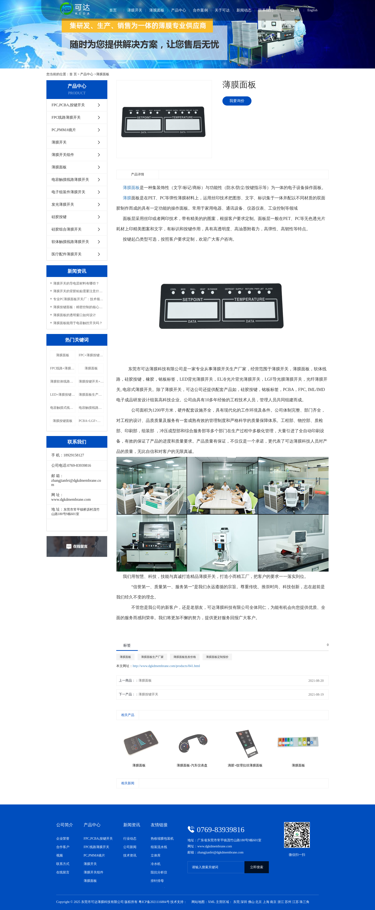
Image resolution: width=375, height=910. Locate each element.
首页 (113, 10)
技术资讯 (129, 855)
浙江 (281, 902)
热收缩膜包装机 (162, 838)
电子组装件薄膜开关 (68, 192)
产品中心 (178, 10)
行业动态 (129, 838)
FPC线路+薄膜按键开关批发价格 (62, 368)
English (313, 10)
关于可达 (222, 10)
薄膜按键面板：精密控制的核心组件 (78, 307)
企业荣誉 (62, 838)
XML (211, 902)
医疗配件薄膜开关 (66, 254)
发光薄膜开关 (62, 204)
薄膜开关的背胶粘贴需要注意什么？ (78, 291)
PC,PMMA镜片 (63, 130)
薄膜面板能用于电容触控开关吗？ (77, 323)
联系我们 (265, 10)
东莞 (236, 902)
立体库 (156, 855)
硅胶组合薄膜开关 (66, 229)
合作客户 (62, 847)
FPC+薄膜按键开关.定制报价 (91, 355)
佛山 (251, 902)
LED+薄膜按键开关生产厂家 (62, 394)
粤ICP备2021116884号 (154, 902)
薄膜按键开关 (148, 694)
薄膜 (127, 198)
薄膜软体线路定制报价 (62, 381)
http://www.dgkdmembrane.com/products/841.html (166, 666)
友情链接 (159, 825)
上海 (266, 902)
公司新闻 (129, 847)
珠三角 (304, 902)
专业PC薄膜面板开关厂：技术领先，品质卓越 (78, 299)
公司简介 (64, 825)
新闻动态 (243, 10)
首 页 (73, 74)
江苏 (295, 902)
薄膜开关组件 (62, 155)
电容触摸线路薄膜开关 (70, 180)
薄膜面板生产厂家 (91, 394)
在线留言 (62, 872)
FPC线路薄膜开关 (66, 117)
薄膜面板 (156, 10)
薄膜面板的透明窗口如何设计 (74, 315)
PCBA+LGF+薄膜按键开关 (91, 421)
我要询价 (236, 101)
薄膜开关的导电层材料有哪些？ (76, 283)
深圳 (243, 902)
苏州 (288, 902)
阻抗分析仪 (159, 872)
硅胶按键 (59, 217)
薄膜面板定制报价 (217, 657)
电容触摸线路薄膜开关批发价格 (91, 408)
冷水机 (156, 864)
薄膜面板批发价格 (184, 657)
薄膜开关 (134, 10)
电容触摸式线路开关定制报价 (62, 408)
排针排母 (157, 881)
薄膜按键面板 (62, 421)
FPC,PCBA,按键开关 (68, 105)
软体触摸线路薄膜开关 (70, 242)
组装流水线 (159, 847)
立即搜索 (256, 867)
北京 (258, 902)
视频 (59, 855)
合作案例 (200, 10)
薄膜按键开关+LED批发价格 (91, 381)
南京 (273, 902)
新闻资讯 (131, 825)
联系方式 (62, 864)
